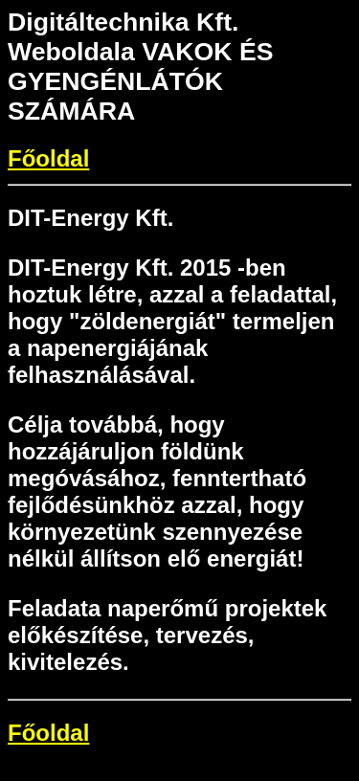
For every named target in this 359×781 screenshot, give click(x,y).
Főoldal (48, 158)
